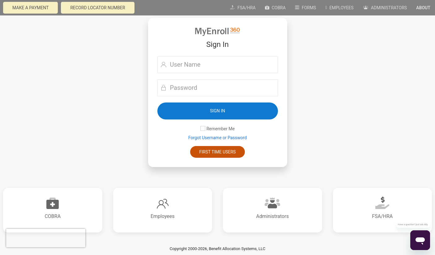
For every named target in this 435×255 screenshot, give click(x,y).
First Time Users (217, 151)
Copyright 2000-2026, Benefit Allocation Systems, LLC (217, 248)
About (423, 7)
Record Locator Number (97, 7)
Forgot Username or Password (217, 137)
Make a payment (30, 7)
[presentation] (45, 238)
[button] (217, 110)
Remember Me (217, 128)
